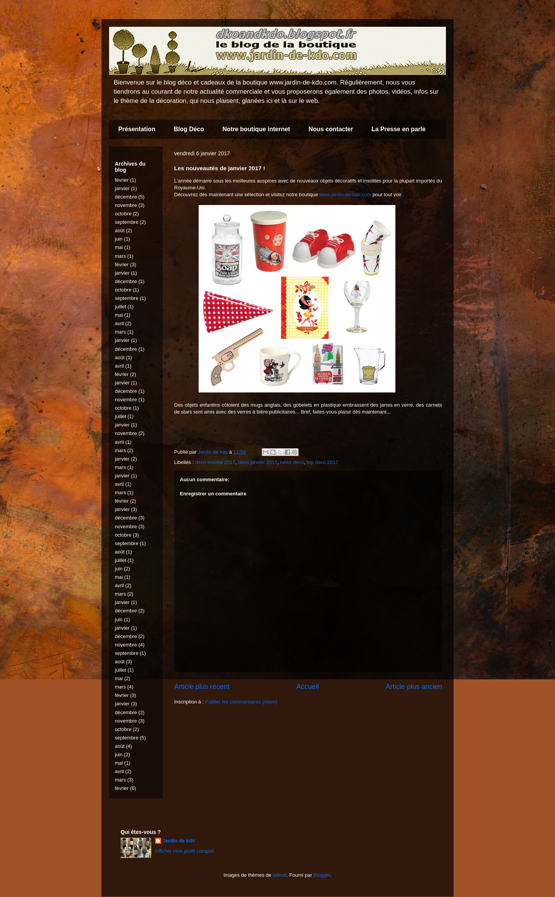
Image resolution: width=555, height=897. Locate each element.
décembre (126, 197)
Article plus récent (202, 686)
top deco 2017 (322, 462)
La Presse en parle (398, 129)
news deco (292, 462)
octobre (123, 214)
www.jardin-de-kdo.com (345, 194)
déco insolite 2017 (215, 462)
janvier (122, 188)
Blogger (321, 875)
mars (120, 256)
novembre (126, 205)
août (119, 230)
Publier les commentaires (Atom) (241, 702)
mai (119, 247)
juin (118, 239)
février (122, 180)
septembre (126, 222)
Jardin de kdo (179, 840)
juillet (120, 306)
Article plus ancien (413, 686)
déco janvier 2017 (258, 462)
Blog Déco (189, 129)
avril (119, 323)
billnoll (279, 875)
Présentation (136, 129)
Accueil (307, 686)
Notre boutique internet (256, 129)
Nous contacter (331, 129)
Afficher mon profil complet (184, 851)
